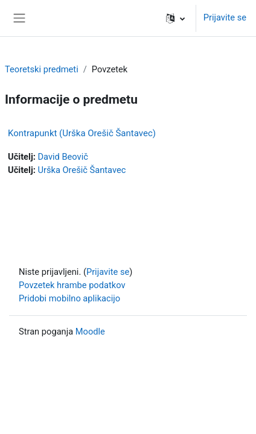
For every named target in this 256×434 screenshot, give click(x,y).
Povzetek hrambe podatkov (72, 285)
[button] (175, 18)
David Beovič (62, 156)
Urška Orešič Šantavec (81, 170)
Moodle (90, 331)
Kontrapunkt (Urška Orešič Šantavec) (82, 133)
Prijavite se (224, 17)
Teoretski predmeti (41, 69)
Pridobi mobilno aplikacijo (69, 298)
